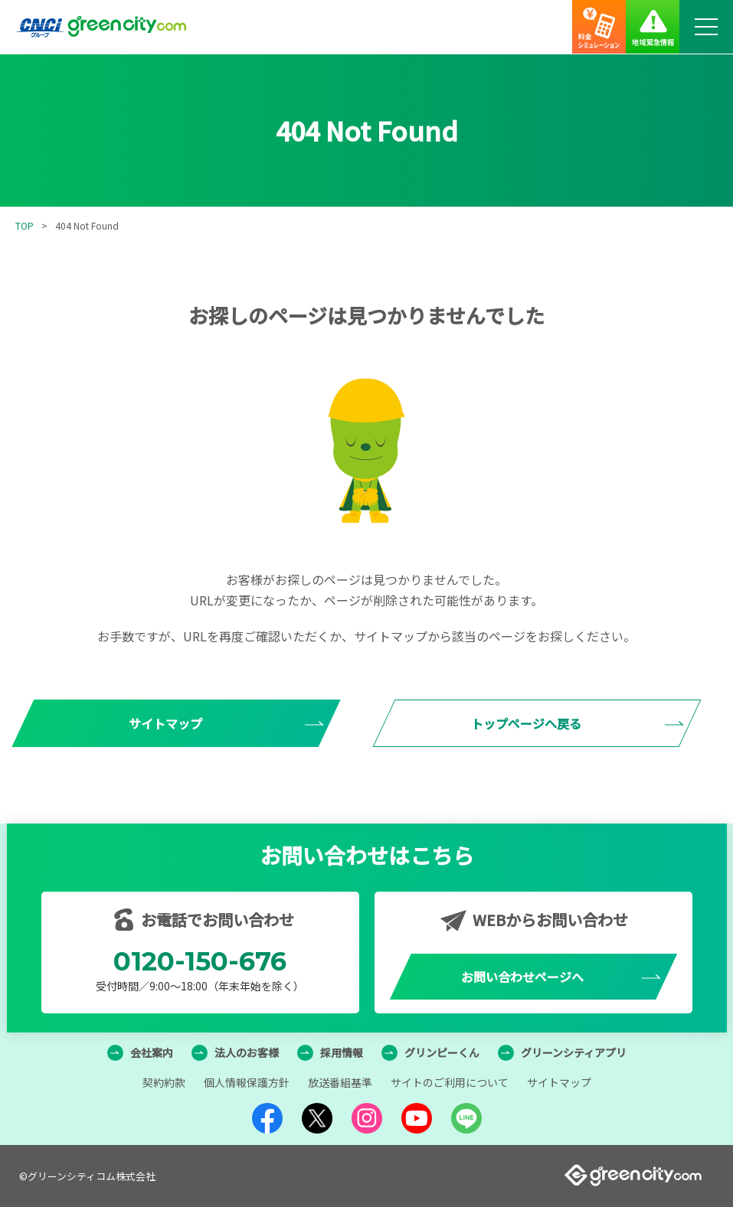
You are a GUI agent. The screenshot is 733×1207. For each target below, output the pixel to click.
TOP (24, 225)
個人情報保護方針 (247, 1082)
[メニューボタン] (706, 27)
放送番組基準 (340, 1082)
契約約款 (163, 1082)
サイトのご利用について (450, 1082)
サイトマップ (559, 1082)
